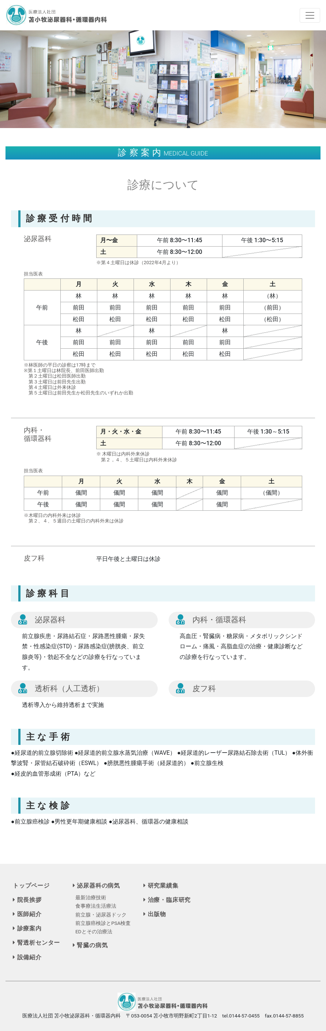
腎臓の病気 (90, 945)
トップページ (31, 885)
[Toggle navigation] (310, 15)
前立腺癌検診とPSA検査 (103, 923)
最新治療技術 (90, 897)
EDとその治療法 (93, 931)
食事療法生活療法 (95, 906)
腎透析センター (36, 942)
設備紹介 (27, 957)
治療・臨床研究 (167, 899)
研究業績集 (161, 885)
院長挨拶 (27, 899)
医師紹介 (27, 914)
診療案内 (27, 928)
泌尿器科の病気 (96, 885)
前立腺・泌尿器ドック (101, 915)
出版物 (154, 914)
